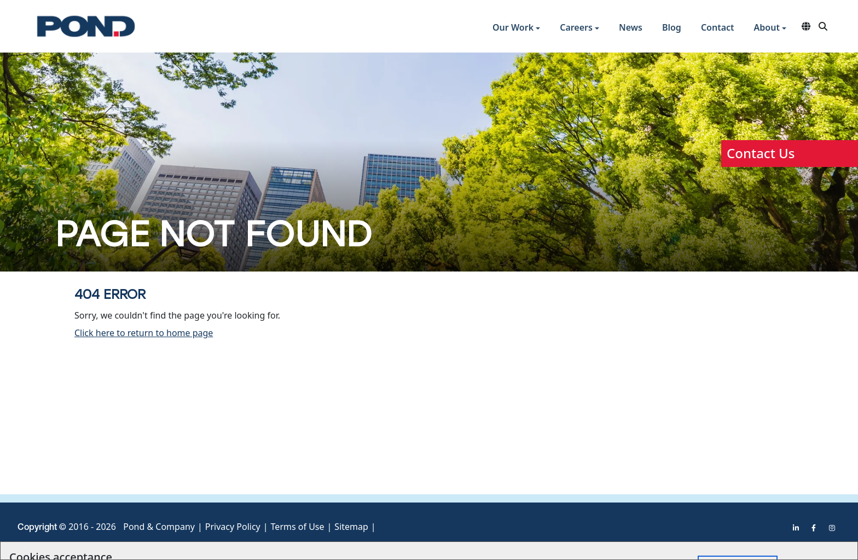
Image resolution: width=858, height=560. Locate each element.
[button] (516, 28)
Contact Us (761, 153)
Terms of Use (297, 527)
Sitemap (351, 527)
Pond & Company (159, 527)
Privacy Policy (232, 527)
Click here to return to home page (143, 333)
